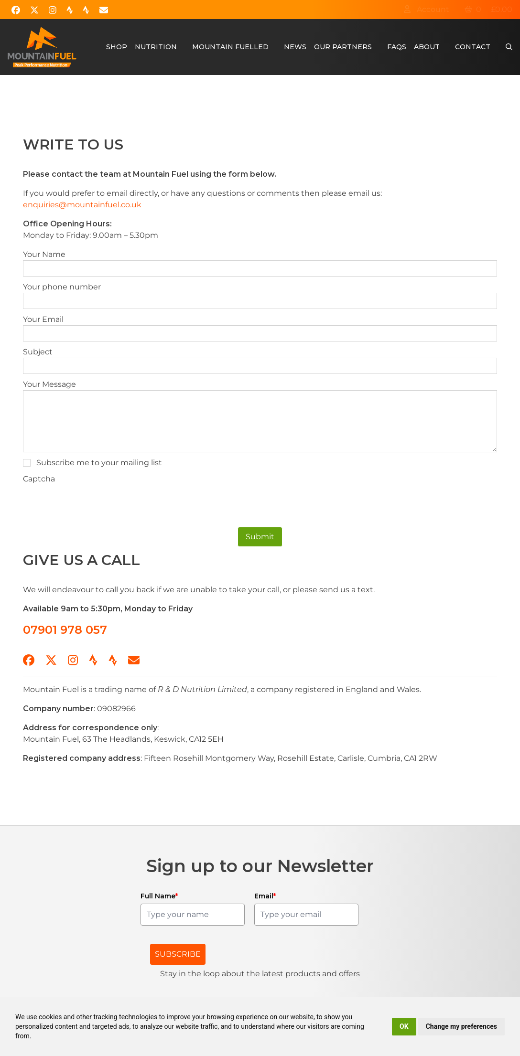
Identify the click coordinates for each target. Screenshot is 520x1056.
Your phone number (62, 286)
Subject (38, 351)
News (295, 47)
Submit (260, 536)
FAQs (396, 47)
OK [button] (404, 1026)
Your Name (44, 254)
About (427, 47)
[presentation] (95, 503)
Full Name (159, 896)
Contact (472, 47)
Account (426, 9)
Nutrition (156, 47)
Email (265, 896)
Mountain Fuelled (230, 47)
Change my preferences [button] (461, 1026)
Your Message (49, 384)
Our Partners (343, 47)
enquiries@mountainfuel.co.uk (82, 204)
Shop (116, 47)
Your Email (43, 319)
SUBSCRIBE (178, 954)
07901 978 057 (65, 630)
